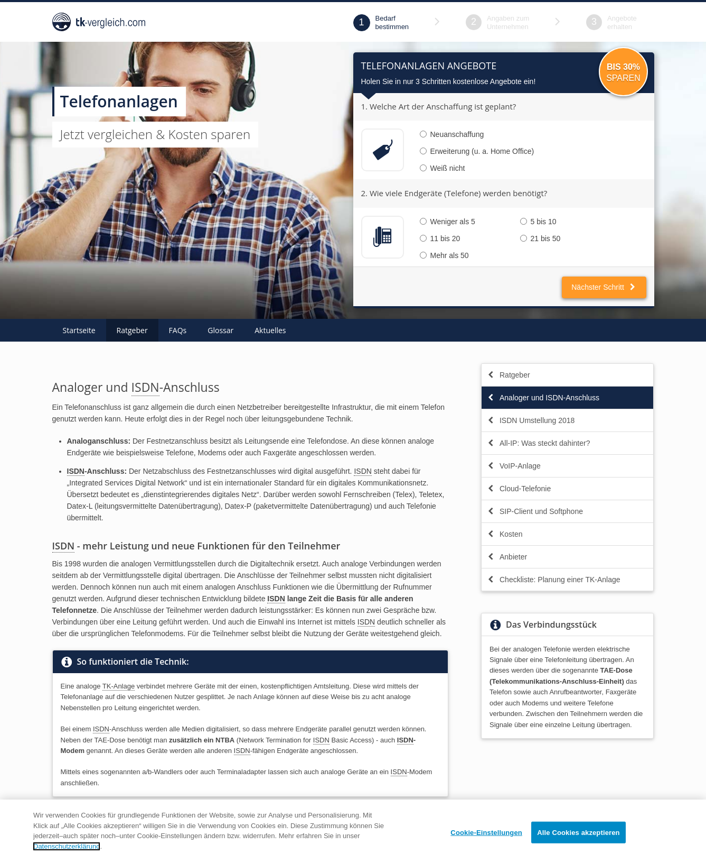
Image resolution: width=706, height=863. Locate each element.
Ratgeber (132, 330)
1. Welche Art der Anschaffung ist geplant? (438, 106)
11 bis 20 (440, 238)
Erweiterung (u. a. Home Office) (477, 151)
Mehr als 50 (444, 255)
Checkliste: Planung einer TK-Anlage (553, 579)
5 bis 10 (538, 221)
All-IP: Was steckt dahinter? (538, 443)
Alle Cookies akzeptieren (578, 845)
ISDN (145, 387)
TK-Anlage (118, 686)
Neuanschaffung (452, 134)
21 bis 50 (540, 238)
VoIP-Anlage (514, 466)
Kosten (505, 534)
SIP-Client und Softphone (535, 511)
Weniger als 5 (447, 221)
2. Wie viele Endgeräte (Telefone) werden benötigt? (454, 193)
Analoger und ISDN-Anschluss (543, 397)
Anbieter (507, 557)
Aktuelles (270, 330)
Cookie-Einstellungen (486, 845)
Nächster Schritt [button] (603, 287)
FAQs (178, 330)
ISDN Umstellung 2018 (531, 420)
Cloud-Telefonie (519, 488)
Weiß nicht (442, 168)
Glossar (220, 330)
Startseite (79, 330)
